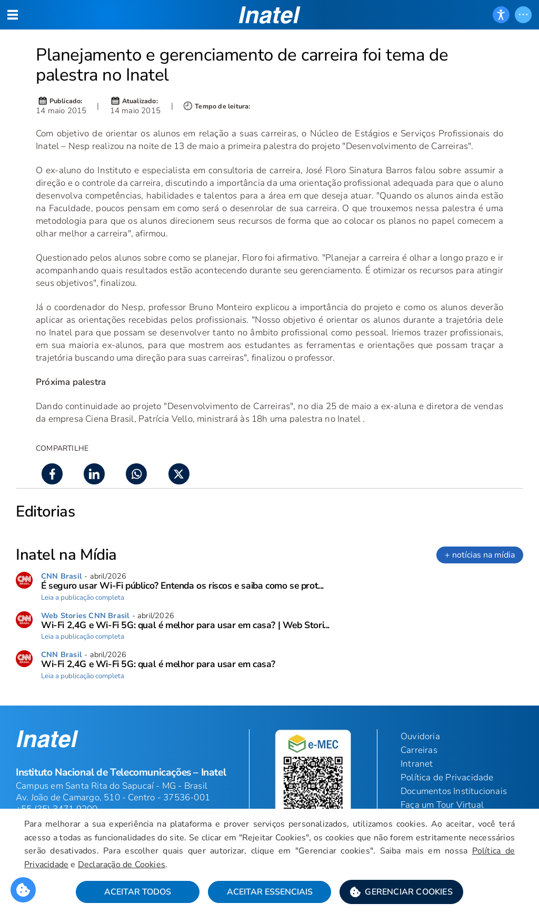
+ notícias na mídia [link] (480, 555)
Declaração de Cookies (122, 864)
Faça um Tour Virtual (442, 805)
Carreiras (419, 750)
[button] (401, 892)
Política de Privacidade (447, 777)
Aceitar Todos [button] (137, 892)
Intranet (417, 764)
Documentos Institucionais (454, 791)
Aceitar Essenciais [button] (270, 892)
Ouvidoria (420, 736)
